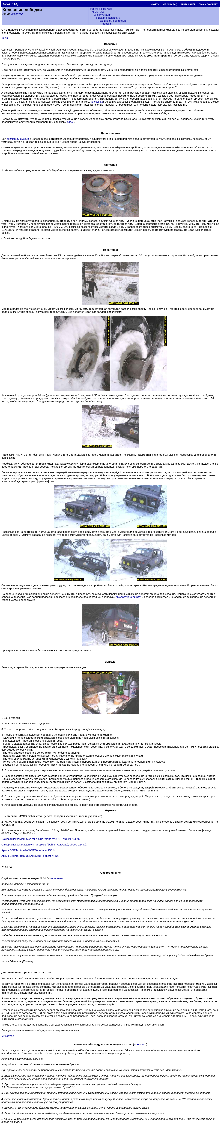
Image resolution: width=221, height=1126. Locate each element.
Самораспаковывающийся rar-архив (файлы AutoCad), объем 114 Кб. (44, 844)
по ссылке (97, 101)
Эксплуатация (102, 14)
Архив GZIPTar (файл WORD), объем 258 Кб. (29, 850)
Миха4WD (16, 13)
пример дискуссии (18, 138)
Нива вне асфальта (108, 17)
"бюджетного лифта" (128, 596)
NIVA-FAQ (98, 11)
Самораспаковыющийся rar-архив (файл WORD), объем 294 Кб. (40, 838)
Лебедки (106, 23)
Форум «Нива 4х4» (101, 8)
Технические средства (112, 20)
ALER (4, 38)
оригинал (57, 878)
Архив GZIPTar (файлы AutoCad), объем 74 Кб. (30, 855)
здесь (70, 121)
